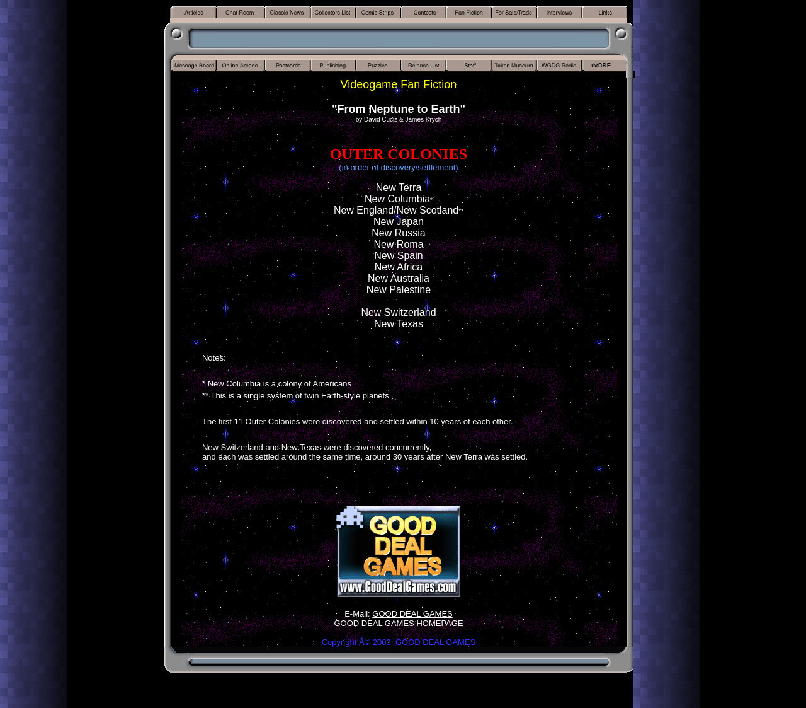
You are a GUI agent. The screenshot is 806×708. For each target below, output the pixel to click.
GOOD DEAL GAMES (412, 613)
